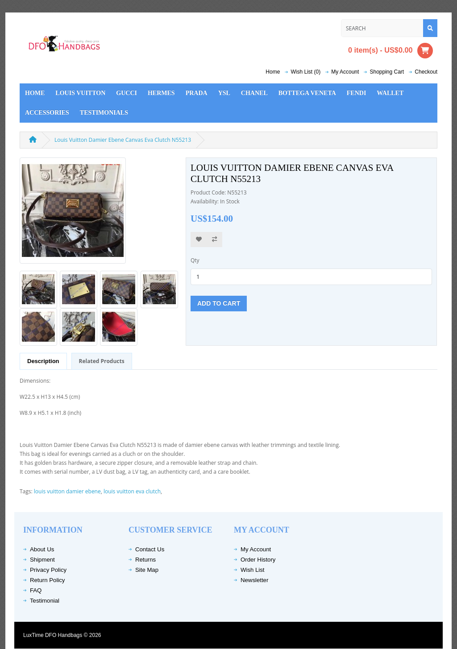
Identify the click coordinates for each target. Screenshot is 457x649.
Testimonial (44, 600)
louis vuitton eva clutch (132, 491)
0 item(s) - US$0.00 (390, 50)
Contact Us (149, 549)
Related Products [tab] (102, 361)
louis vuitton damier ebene (67, 491)
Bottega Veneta (307, 93)
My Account (256, 549)
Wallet (390, 93)
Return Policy (47, 580)
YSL (224, 93)
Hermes (161, 93)
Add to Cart (218, 303)
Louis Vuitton (80, 93)
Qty (195, 260)
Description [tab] (43, 361)
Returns (145, 559)
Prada (197, 93)
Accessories (47, 112)
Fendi (356, 93)
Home (273, 72)
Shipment (42, 559)
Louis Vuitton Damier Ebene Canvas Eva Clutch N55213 (122, 140)
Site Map (146, 569)
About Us (42, 549)
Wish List (253, 569)
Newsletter (254, 580)
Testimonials (104, 112)
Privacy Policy (48, 569)
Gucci (126, 93)
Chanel (254, 93)
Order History (258, 559)
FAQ (36, 590)
